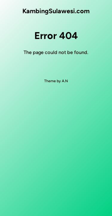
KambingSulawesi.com (56, 11)
